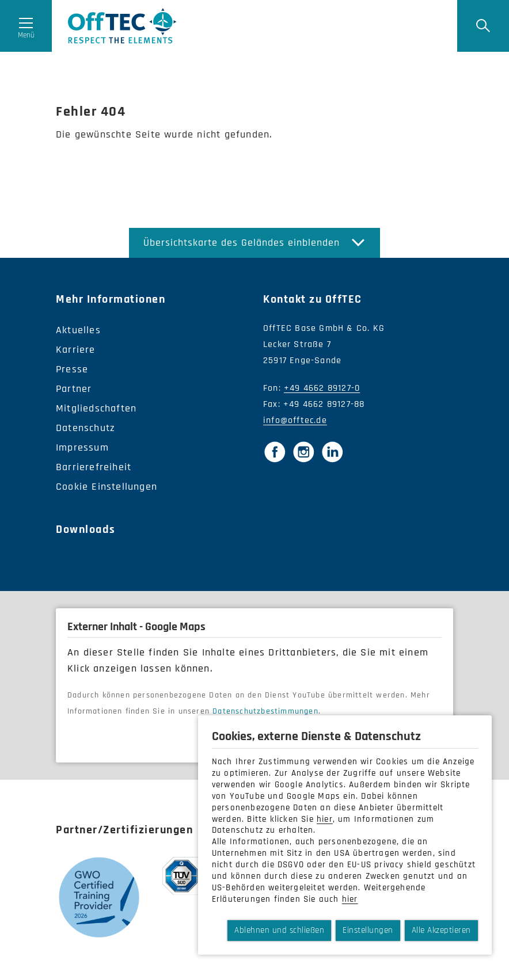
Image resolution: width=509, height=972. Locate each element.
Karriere (76, 349)
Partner (74, 388)
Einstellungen (368, 930)
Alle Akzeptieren (441, 930)
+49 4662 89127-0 (322, 388)
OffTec (122, 26)
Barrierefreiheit (93, 467)
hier (325, 819)
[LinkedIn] (332, 451)
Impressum (82, 447)
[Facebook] (274, 451)
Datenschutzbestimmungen (265, 711)
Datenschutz (85, 427)
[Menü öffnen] (26, 26)
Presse (72, 369)
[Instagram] (303, 451)
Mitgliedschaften (96, 408)
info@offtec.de (295, 420)
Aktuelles (78, 330)
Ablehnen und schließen (279, 930)
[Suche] (483, 26)
